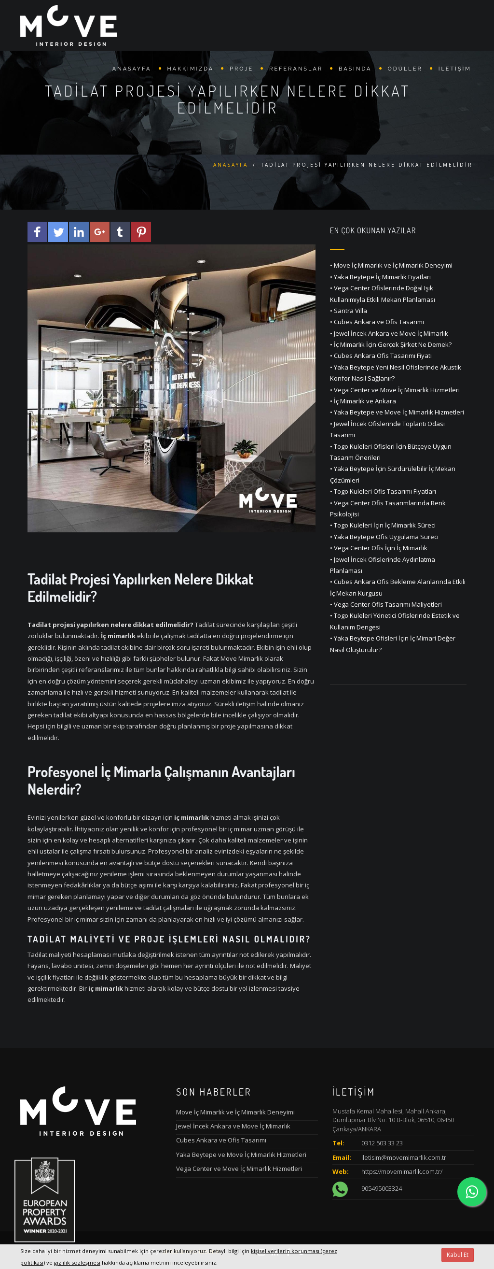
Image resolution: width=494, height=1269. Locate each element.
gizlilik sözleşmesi (77, 1262)
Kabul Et (457, 1255)
